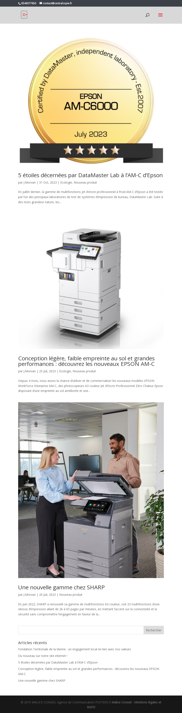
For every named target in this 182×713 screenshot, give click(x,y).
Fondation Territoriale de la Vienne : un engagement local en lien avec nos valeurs (74, 649)
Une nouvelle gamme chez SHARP (61, 587)
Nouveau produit (85, 182)
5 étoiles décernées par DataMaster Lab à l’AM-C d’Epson (90, 175)
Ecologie (66, 182)
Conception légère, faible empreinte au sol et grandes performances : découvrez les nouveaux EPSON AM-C (86, 361)
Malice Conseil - (123, 702)
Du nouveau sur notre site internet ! (42, 656)
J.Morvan (29, 182)
